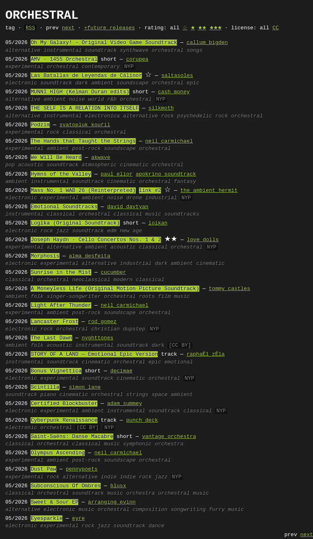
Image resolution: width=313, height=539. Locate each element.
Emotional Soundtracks (64, 207)
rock (52, 132)
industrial (161, 198)
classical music (137, 214)
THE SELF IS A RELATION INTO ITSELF (85, 108)
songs (195, 50)
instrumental (63, 50)
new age (131, 231)
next (68, 28)
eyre (78, 518)
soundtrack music (97, 493)
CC (275, 28)
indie (109, 477)
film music (174, 296)
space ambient (172, 394)
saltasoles (177, 75)
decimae (121, 371)
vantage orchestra (169, 436)
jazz (62, 231)
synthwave (134, 50)
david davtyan (127, 207)
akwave (100, 157)
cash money (174, 92)
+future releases (109, 28)
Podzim (40, 125)
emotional (178, 362)
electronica (102, 116)
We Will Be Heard (56, 157)
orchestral (167, 50)
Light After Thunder (61, 305)
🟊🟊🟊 (215, 28)
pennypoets (81, 469)
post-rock (86, 148)
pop (10, 165)
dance (156, 526)
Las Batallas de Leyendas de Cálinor (86, 75)
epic (193, 83)
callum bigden (207, 42)
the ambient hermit (208, 190)
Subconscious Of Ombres (66, 486)
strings (137, 394)
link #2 (150, 190)
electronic (21, 83)
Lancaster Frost (54, 322)
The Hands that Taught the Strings (83, 141)
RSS (30, 28)
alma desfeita (89, 256)
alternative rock (148, 116)
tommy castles (229, 289)
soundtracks (181, 214)
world (96, 99)
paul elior (116, 174)
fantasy (185, 181)
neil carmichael (169, 141)
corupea (137, 59)
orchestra (169, 444)
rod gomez (102, 322)
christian (105, 329)
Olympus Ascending (58, 453)
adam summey (124, 403)
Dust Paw (43, 469)
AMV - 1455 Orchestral (64, 59)
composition (150, 509)
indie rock (136, 477)
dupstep (134, 329)
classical (76, 132)
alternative (22, 50)
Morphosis (45, 256)
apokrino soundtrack (166, 174)
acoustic (30, 165)
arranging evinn (112, 502)
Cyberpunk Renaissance (64, 420)
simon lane (85, 387)
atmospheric (99, 165)
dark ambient (94, 83)
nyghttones (97, 338)
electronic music (69, 509)
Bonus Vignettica (56, 371)
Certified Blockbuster (64, 403)
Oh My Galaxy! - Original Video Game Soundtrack (104, 42)
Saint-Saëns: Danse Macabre (72, 436)
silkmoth (161, 108)
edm (112, 231)
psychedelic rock (202, 116)
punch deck (142, 420)
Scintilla (45, 387)
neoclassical (91, 280)
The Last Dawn (51, 338)
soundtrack (101, 50)
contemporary (101, 66)
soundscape (132, 83)
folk (37, 296)
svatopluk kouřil (85, 125)
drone (134, 198)
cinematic (134, 165)
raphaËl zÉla (206, 354)
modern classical (138, 280)
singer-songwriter (73, 296)
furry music (226, 509)
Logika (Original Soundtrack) (75, 223)
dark (158, 345)
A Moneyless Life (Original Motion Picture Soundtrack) (115, 289)
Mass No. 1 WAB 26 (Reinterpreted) (83, 190)
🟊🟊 (202, 28)
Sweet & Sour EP (54, 502)
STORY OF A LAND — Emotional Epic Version (94, 354)
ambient (55, 99)
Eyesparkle (46, 518)
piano (48, 394)
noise (77, 99)
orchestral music (183, 493)
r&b (112, 99)
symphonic (137, 444)
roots (147, 296)
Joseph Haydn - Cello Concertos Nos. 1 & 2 (96, 240)
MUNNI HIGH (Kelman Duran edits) (80, 92)
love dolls (202, 240)
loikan (158, 223)
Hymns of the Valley (61, 174)
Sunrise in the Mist (61, 272)
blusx (118, 486)
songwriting (188, 509)
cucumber (113, 272)
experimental (24, 66)
